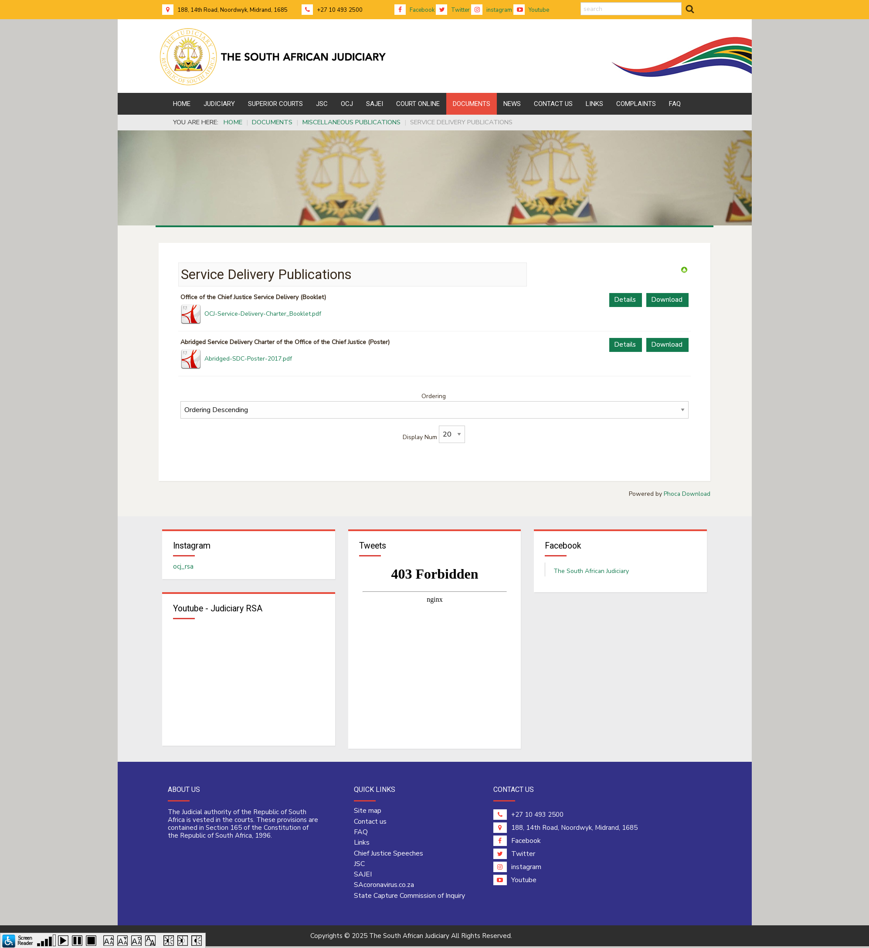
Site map (367, 815)
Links (362, 847)
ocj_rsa (183, 569)
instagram (491, 10)
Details (625, 299)
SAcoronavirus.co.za (384, 889)
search (580, 2)
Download (666, 299)
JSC (359, 868)
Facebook (414, 10)
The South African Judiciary (591, 573)
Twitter (453, 10)
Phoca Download (687, 494)
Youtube (531, 10)
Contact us (370, 826)
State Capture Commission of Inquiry (409, 900)
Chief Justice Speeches (388, 858)
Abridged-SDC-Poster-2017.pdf (248, 359)
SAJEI (363, 878)
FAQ (361, 836)
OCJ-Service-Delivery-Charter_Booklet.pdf (262, 314)
